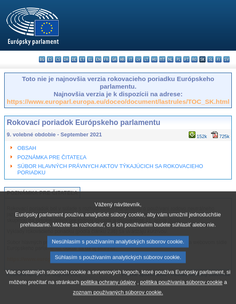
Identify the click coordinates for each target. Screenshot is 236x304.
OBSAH (26, 148)
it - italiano (130, 59)
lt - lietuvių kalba (146, 59)
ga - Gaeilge (114, 59)
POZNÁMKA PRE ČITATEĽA (52, 157)
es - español (50, 59)
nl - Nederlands (170, 59)
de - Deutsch (74, 59)
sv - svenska (226, 59)
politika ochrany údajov (108, 295)
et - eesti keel (82, 59)
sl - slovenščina (210, 59)
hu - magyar (154, 59)
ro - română (194, 59)
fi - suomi (218, 59)
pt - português (186, 59)
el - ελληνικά (90, 59)
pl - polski (178, 59)
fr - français (106, 59)
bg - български (42, 59)
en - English (98, 59)
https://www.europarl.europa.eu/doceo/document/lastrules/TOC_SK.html (118, 101)
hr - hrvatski (122, 59)
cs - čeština (58, 59)
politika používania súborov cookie (181, 295)
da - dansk (66, 59)
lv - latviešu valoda (138, 59)
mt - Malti (162, 59)
